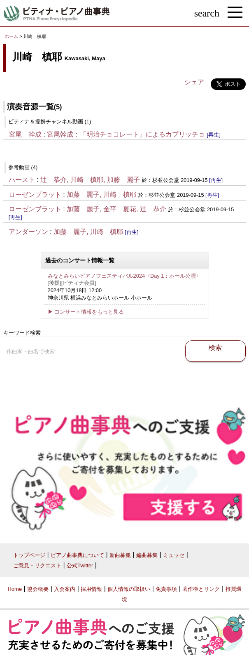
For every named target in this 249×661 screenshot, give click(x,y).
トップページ (29, 555)
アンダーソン (28, 231)
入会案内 (64, 589)
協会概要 (38, 589)
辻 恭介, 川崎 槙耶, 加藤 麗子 (90, 179)
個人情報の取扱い (128, 589)
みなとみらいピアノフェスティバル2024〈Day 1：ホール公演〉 (125, 276)
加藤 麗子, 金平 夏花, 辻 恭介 (116, 208)
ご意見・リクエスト (37, 565)
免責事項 (166, 589)
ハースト (22, 179)
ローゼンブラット (35, 194)
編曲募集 (147, 555)
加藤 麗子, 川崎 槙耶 (101, 194)
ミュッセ (173, 555)
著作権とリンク (201, 589)
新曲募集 (120, 555)
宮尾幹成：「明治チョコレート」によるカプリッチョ (126, 134)
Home (14, 589)
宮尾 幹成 (25, 134)
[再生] (214, 135)
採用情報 (91, 589)
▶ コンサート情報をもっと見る (86, 312)
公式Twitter (80, 565)
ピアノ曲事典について (77, 555)
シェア (194, 81)
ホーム (11, 36)
